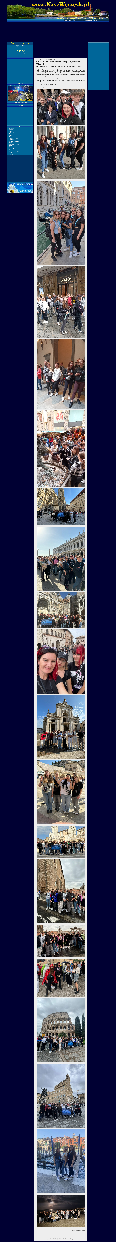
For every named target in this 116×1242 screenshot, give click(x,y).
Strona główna (68, 20)
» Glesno (10, 135)
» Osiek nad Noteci (13, 144)
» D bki (9, 131)
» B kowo (10, 129)
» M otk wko (11, 142)
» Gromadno (11, 137)
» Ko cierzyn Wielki (13, 141)
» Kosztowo (10, 139)
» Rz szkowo (11, 148)
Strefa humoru (88, 20)
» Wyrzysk (10, 150)
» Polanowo (10, 145)
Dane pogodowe (78, 20)
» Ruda (9, 147)
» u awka (10, 154)
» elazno (10, 152)
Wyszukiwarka (98, 20)
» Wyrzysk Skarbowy (13, 151)
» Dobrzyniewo (11, 132)
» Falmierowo (11, 134)
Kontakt (106, 20)
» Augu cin (10, 128)
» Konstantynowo (12, 138)
